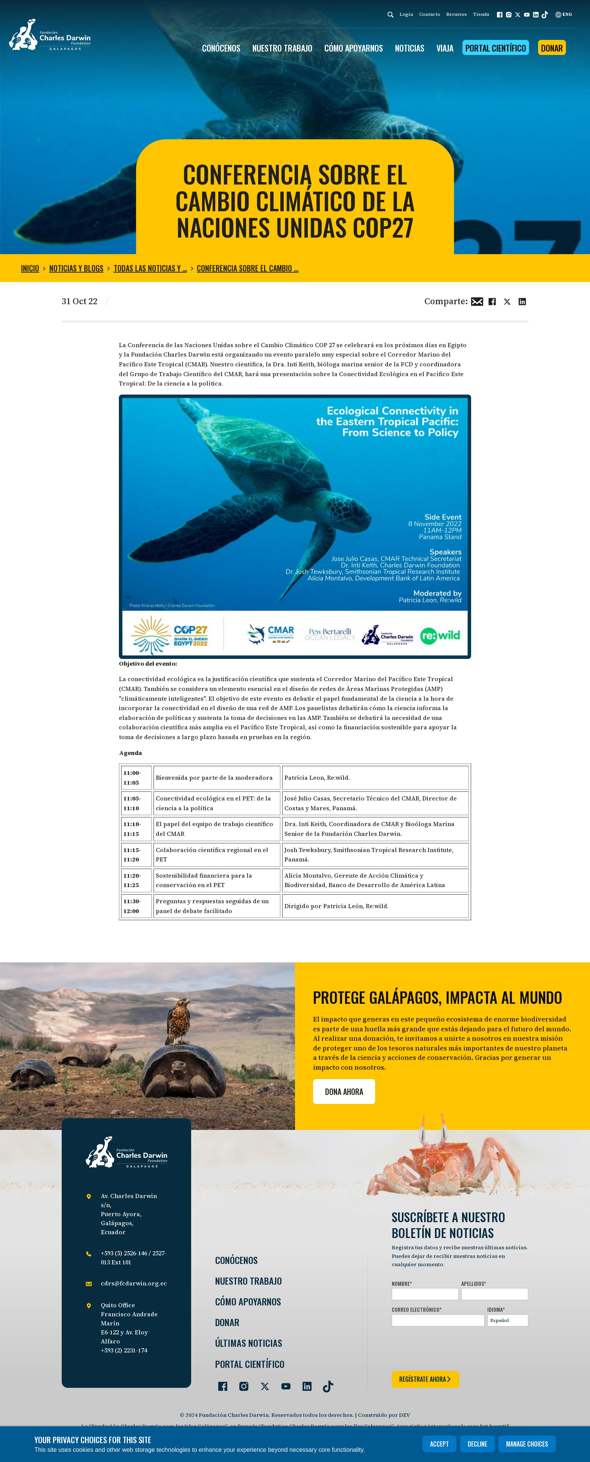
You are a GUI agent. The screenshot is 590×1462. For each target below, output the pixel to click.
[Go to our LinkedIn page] (304, 1383)
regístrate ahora (425, 1379)
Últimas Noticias (248, 1343)
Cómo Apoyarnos (248, 1301)
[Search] (391, 14)
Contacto (429, 14)
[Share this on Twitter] (507, 300)
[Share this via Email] (477, 300)
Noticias (409, 48)
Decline (477, 1443)
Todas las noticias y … (150, 268)
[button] (499, 14)
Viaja (444, 48)
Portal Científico (495, 48)
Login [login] (406, 14)
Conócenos (236, 1260)
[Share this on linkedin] (522, 300)
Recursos (456, 14)
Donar (552, 48)
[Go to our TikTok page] (325, 1383)
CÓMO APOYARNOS (353, 48)
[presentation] (449, 1347)
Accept (439, 1443)
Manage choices (527, 1443)
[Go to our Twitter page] (261, 1383)
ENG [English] (563, 14)
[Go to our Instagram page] (240, 1383)
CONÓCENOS (221, 48)
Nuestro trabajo (282, 48)
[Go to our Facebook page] (219, 1383)
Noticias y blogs (76, 268)
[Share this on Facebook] (492, 300)
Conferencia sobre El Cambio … (247, 268)
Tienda (481, 14)
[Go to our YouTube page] (282, 1383)
